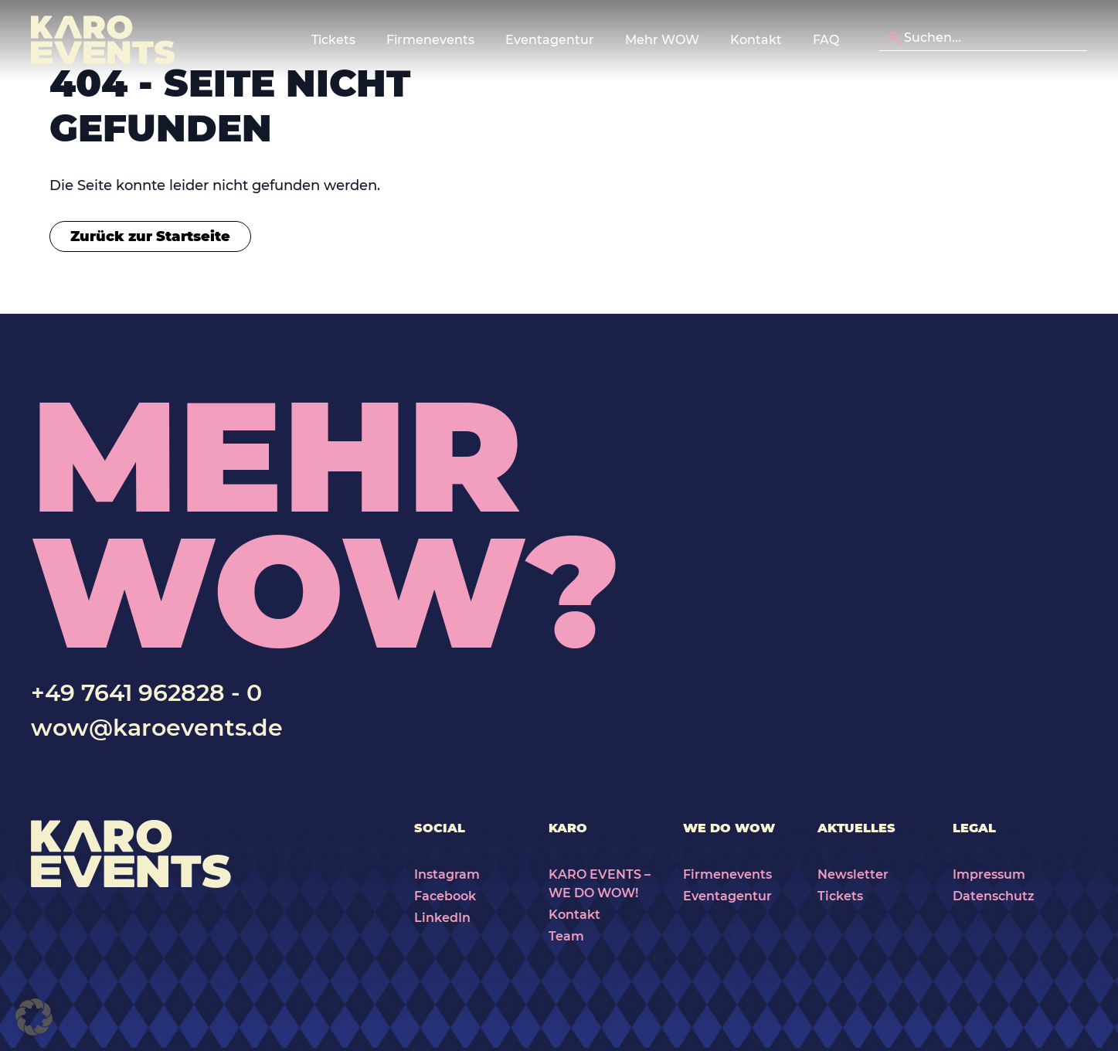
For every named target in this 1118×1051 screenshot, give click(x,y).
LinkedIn (442, 917)
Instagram (447, 874)
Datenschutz (994, 896)
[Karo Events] (103, 40)
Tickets (840, 896)
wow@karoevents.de (157, 727)
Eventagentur (727, 896)
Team (566, 936)
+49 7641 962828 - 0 (146, 693)
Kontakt (756, 39)
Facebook (445, 896)
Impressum (989, 874)
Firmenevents (727, 874)
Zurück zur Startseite (150, 236)
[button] (34, 1017)
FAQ (826, 39)
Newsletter (853, 874)
